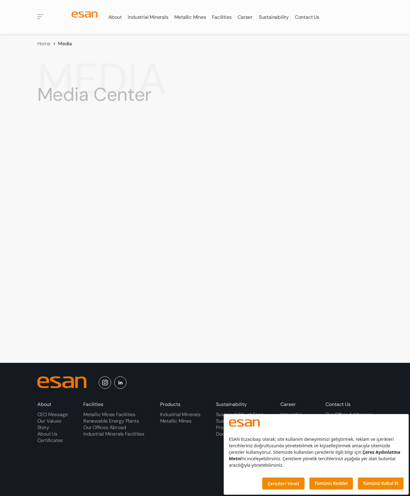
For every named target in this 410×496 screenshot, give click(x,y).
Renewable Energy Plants (111, 421)
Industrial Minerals (180, 414)
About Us (47, 434)
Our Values (49, 421)
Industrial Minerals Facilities (113, 434)
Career (288, 404)
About (44, 404)
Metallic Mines (176, 421)
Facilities (93, 404)
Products (170, 404)
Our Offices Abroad (104, 427)
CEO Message (52, 414)
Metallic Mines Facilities (109, 414)
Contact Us (337, 404)
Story (43, 427)
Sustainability (231, 404)
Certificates (50, 440)
